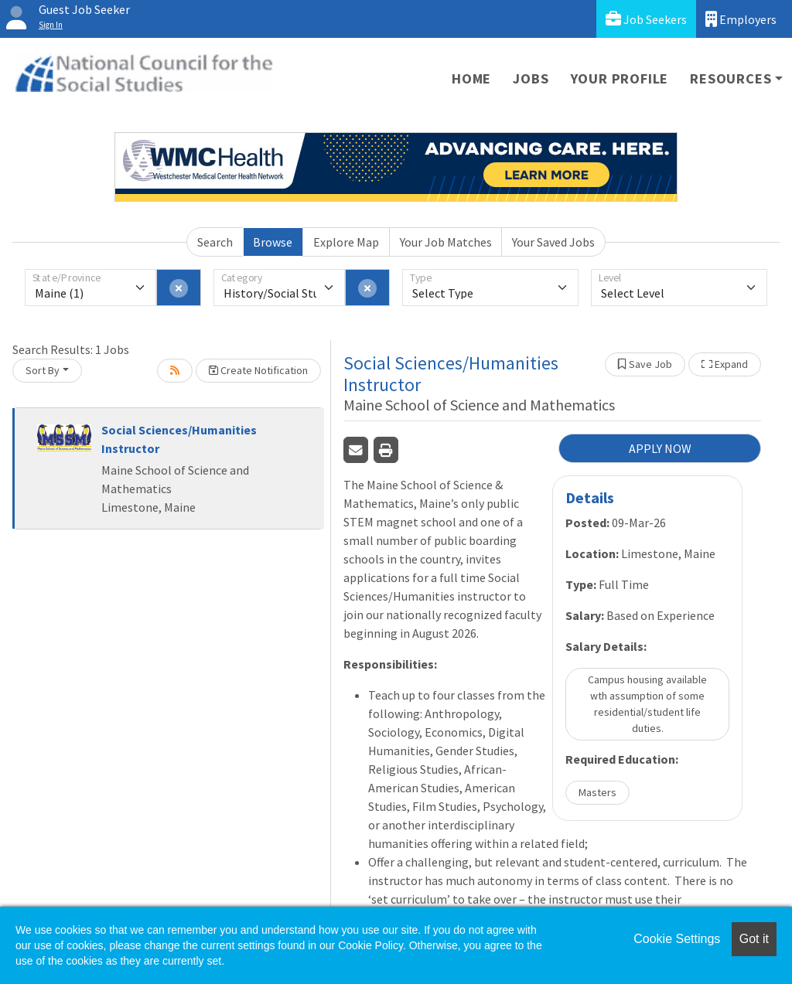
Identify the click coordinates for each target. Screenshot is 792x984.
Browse (272, 242)
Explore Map (346, 242)
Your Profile (620, 78)
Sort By (43, 370)
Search (215, 242)
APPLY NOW (660, 448)
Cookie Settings (676, 938)
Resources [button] (730, 78)
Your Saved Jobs (553, 242)
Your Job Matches (446, 242)
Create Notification (258, 370)
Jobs (530, 78)
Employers (741, 19)
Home (471, 78)
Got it (754, 938)
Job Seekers (646, 19)
